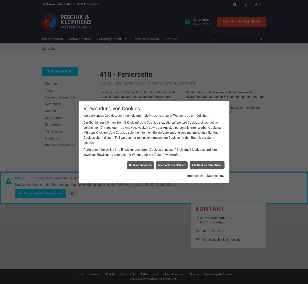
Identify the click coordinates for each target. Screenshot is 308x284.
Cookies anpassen (140, 163)
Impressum (195, 174)
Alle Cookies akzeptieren (207, 163)
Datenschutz (216, 174)
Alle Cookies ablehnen (171, 163)
